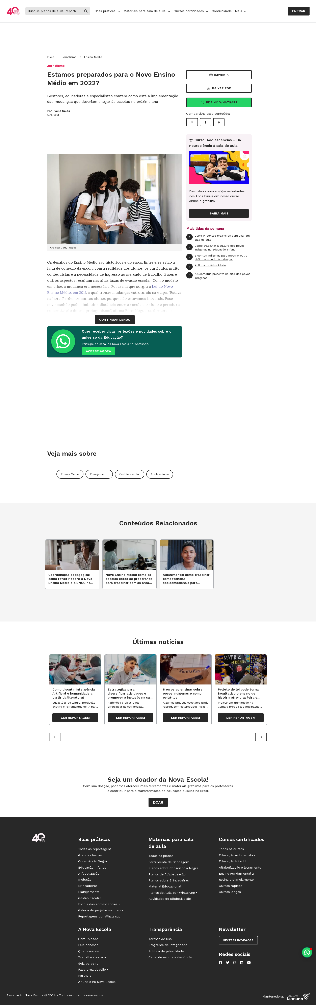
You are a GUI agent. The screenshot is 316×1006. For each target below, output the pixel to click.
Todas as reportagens (94, 850)
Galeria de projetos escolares (100, 912)
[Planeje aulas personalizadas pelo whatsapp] (307, 952)
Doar (158, 804)
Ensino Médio (93, 57)
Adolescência (160, 474)
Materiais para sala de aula (147, 11)
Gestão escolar (129, 474)
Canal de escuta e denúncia (170, 959)
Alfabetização (88, 875)
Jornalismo (69, 57)
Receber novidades (238, 941)
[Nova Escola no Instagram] (234, 964)
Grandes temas (90, 857)
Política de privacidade (166, 952)
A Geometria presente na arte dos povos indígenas (218, 275)
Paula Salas (61, 110)
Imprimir (219, 74)
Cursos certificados (191, 11)
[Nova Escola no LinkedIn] (241, 964)
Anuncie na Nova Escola (97, 983)
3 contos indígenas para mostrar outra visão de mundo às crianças (216, 257)
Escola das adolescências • (99, 906)
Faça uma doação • (93, 971)
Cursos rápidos (230, 887)
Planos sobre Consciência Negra (173, 870)
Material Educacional (165, 888)
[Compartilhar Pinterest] (219, 122)
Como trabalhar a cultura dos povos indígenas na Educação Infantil (215, 247)
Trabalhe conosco (92, 959)
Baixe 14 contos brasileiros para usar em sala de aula (218, 237)
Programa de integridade (168, 946)
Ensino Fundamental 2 (236, 875)
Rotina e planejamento (236, 881)
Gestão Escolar (89, 899)
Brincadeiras (88, 887)
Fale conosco (88, 946)
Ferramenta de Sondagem (169, 863)
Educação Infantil (92, 869)
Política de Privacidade (206, 267)
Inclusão (84, 881)
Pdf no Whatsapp (219, 102)
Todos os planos (161, 857)
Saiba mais (219, 213)
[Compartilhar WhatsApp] (192, 122)
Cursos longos (230, 893)
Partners (84, 977)
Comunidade (222, 11)
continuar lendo (114, 320)
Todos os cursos (231, 850)
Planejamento (99, 474)
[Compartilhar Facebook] (205, 122)
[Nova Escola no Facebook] (220, 964)
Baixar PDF (219, 88)
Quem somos (88, 952)
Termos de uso (160, 940)
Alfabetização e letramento (240, 869)
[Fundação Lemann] (298, 998)
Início (50, 57)
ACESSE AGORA (98, 351)
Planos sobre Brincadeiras (169, 882)
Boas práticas (107, 11)
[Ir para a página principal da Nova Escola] (13, 11)
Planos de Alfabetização (167, 876)
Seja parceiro (88, 965)
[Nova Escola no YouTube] (249, 964)
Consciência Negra (92, 863)
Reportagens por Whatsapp (99, 918)
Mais (241, 11)
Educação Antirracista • (237, 857)
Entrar (298, 11)
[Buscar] (53, 11)
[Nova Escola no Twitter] (227, 964)
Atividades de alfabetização (170, 900)
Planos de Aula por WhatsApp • (173, 894)
